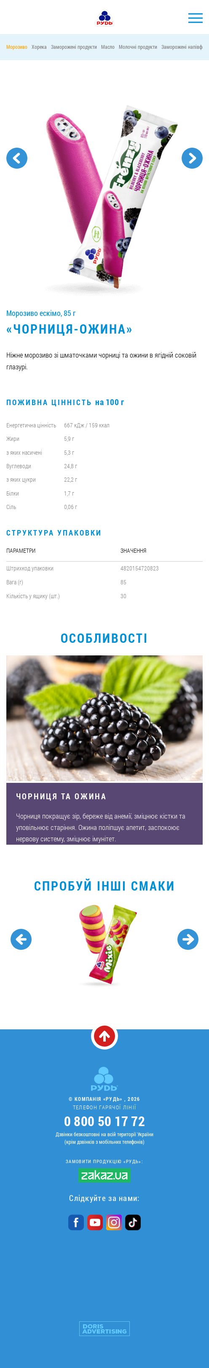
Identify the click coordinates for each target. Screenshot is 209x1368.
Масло (108, 46)
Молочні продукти (138, 46)
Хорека (39, 46)
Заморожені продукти (74, 46)
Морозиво (16, 46)
